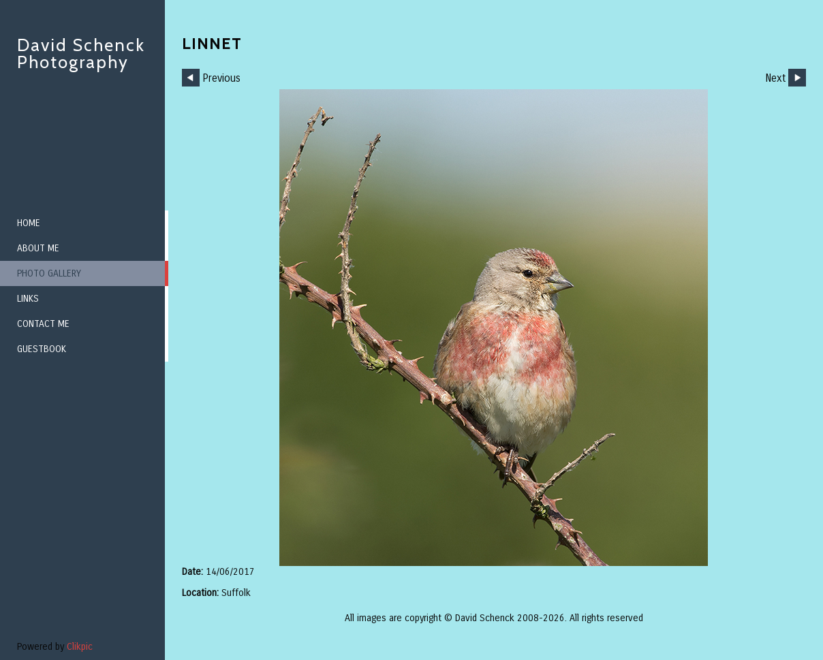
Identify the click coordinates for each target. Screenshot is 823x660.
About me (38, 248)
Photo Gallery (49, 273)
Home (28, 223)
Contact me (43, 324)
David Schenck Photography (81, 53)
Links (28, 298)
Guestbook (41, 349)
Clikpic (80, 647)
